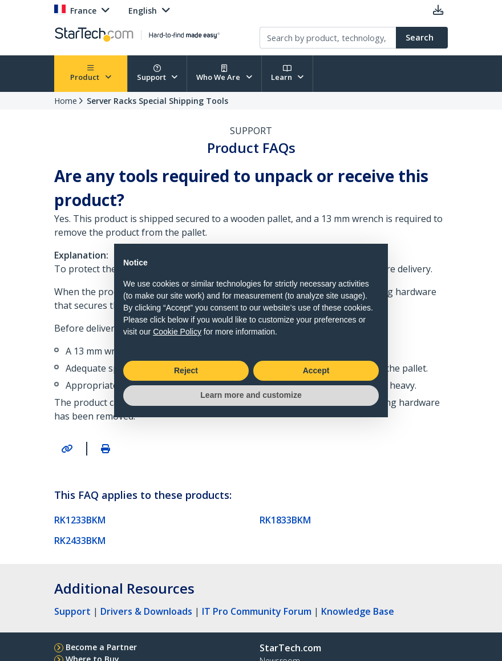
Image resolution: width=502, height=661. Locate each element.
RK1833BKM (285, 520)
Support (157, 73)
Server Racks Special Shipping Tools (157, 100)
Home (65, 100)
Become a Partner (101, 647)
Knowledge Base (357, 611)
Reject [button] (186, 370)
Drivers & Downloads (146, 611)
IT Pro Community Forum (256, 611)
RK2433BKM (80, 540)
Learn (287, 73)
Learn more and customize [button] (250, 395)
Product (90, 73)
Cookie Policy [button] (177, 331)
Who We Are (224, 73)
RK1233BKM (80, 520)
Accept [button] (316, 370)
